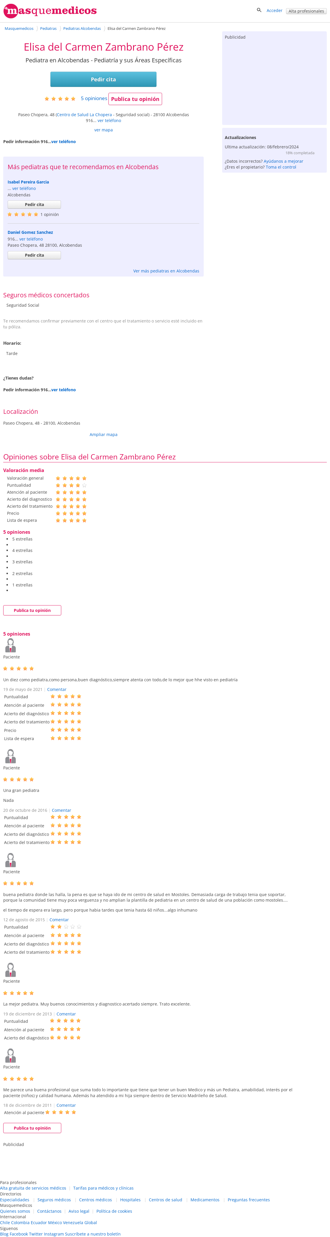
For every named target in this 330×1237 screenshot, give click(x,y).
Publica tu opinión (135, 98)
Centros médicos (95, 1199)
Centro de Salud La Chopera (84, 114)
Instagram (54, 1234)
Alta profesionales (306, 11)
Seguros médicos (54, 1199)
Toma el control (281, 167)
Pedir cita (103, 79)
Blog (4, 1234)
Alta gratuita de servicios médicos (33, 1188)
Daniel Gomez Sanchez (30, 232)
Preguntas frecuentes (249, 1199)
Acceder (275, 10)
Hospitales (130, 1199)
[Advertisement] (274, 81)
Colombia (20, 1222)
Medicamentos (205, 1199)
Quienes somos (15, 1211)
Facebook (19, 1234)
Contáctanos (49, 1211)
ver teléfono (109, 120)
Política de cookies (114, 1211)
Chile (5, 1222)
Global (90, 1222)
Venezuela (73, 1222)
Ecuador (39, 1222)
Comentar (57, 689)
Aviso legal (79, 1211)
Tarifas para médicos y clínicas (103, 1188)
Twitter (36, 1234)
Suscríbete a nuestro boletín (93, 1234)
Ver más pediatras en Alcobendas (166, 271)
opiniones (94, 98)
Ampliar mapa (104, 434)
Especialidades (14, 1199)
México (55, 1222)
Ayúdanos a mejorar (283, 161)
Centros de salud (165, 1199)
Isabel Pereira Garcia (28, 182)
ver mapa (103, 130)
